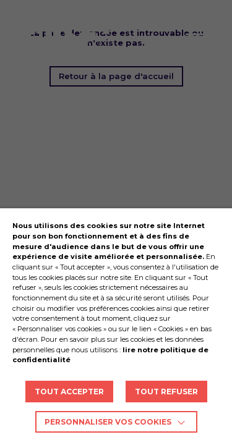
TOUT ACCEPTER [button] (69, 391)
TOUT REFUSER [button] (166, 391)
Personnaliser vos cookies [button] (108, 421)
